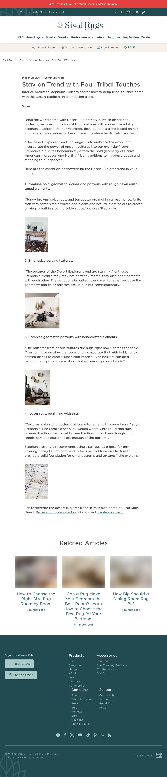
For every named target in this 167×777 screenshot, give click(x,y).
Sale (74, 707)
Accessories (107, 655)
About (75, 695)
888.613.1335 (122, 13)
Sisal (72, 660)
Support (106, 689)
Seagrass (75, 665)
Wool (72, 673)
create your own (110, 512)
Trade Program (81, 699)
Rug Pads (103, 660)
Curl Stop (103, 673)
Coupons (77, 719)
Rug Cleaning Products (112, 665)
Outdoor (74, 681)
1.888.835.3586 (129, 13)
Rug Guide (106, 703)
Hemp (73, 669)
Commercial (77, 685)
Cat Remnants (106, 669)
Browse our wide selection (56, 512)
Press (74, 703)
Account (105, 699)
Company (79, 689)
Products (76, 655)
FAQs (102, 707)
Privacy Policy (81, 723)
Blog (22, 60)
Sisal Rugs (8, 60)
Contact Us (106, 695)
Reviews (76, 711)
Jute (72, 677)
